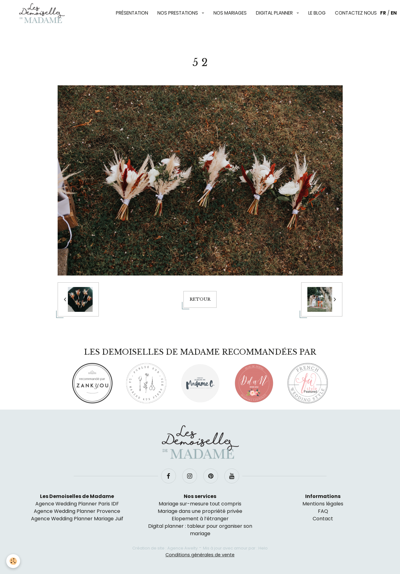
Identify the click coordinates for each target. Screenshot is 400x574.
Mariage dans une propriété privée (200, 511)
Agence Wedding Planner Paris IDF (77, 503)
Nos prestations (178, 13)
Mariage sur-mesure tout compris (200, 503)
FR (383, 13)
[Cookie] (13, 561)
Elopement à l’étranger (200, 518)
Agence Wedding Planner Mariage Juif (77, 518)
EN (394, 13)
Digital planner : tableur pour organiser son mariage (200, 529)
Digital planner (275, 13)
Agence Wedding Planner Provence (77, 511)
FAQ (323, 511)
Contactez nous (356, 13)
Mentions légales (322, 503)
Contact (323, 518)
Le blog (317, 13)
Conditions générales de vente (200, 555)
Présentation (132, 13)
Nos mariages (230, 13)
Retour (200, 299)
